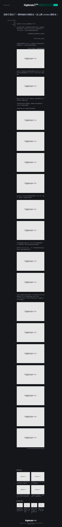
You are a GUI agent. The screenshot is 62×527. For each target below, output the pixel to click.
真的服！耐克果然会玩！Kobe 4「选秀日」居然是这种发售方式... (34, 511)
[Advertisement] (30, 457)
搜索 (55, 5)
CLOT (15, 23)
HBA (15, 25)
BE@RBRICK (14, 24)
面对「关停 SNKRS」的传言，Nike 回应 (41, 509)
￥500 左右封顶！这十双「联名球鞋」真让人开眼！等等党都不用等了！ (23, 496)
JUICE (15, 26)
